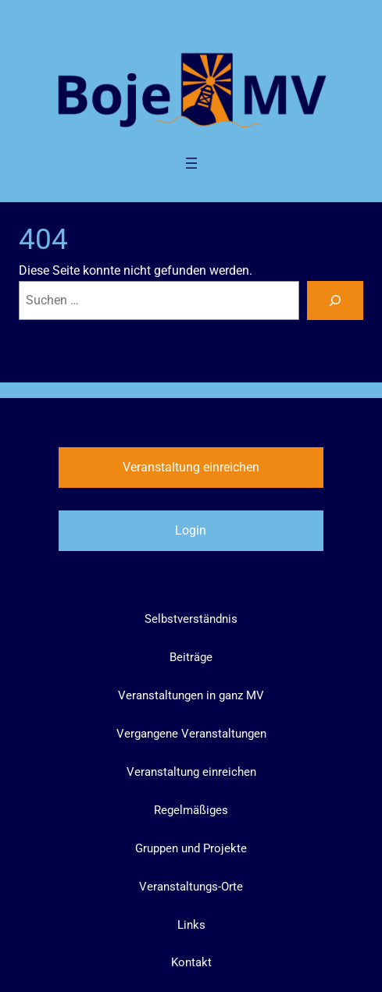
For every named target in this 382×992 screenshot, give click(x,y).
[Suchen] (335, 300)
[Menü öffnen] (191, 163)
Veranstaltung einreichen (191, 467)
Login (190, 530)
